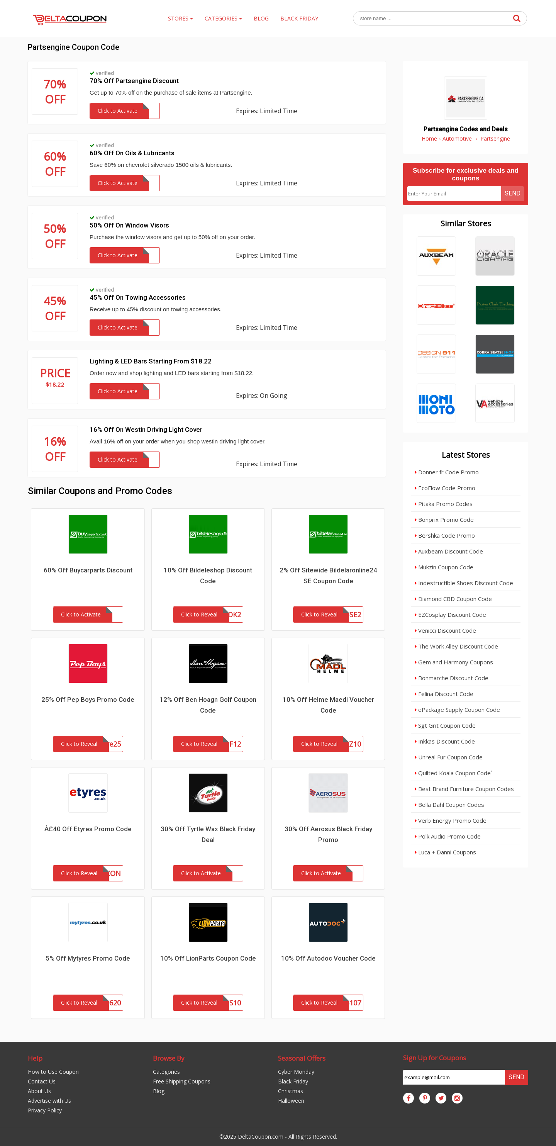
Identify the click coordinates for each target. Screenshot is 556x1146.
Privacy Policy (45, 1110)
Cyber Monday (296, 1071)
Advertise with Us (49, 1100)
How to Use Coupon (53, 1071)
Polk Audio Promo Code (448, 836)
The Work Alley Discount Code (456, 646)
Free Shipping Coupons (181, 1081)
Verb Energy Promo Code (450, 820)
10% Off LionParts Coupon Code (208, 958)
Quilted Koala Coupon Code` (453, 773)
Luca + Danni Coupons (445, 852)
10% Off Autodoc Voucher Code (328, 958)
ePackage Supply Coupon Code (457, 709)
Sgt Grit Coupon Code (445, 725)
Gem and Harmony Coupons (454, 662)
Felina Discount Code (444, 694)
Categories (166, 1071)
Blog (158, 1091)
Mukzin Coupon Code (444, 567)
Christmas (290, 1091)
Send (512, 193)
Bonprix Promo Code (444, 519)
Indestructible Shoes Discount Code (464, 583)
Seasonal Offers (301, 1058)
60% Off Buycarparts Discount (88, 570)
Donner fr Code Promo (447, 472)
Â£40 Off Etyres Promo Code (88, 829)
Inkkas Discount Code (445, 741)
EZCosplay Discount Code (450, 614)
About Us (39, 1091)
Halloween (291, 1100)
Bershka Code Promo (445, 535)
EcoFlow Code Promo (445, 488)
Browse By (169, 1058)
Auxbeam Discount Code (449, 551)
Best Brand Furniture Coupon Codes (464, 789)
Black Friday (293, 1081)
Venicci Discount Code (445, 630)
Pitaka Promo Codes (444, 504)
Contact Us (42, 1081)
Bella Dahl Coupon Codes (449, 804)
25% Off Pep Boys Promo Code (87, 699)
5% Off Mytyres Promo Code (88, 958)
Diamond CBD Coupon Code (453, 599)
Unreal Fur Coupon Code (449, 757)
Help (35, 1058)
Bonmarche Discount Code (451, 678)
